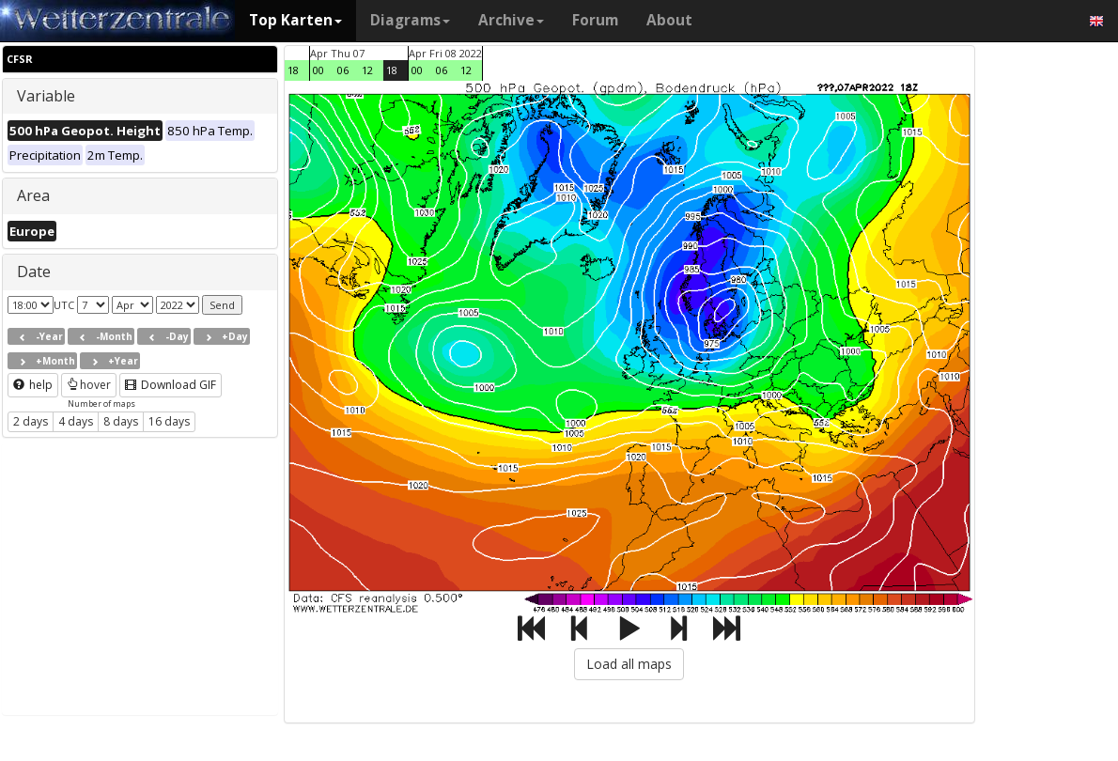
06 (343, 70)
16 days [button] (169, 421)
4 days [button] (75, 421)
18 (293, 70)
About (669, 20)
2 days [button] (30, 421)
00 (318, 70)
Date (34, 271)
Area (33, 195)
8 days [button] (120, 421)
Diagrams (410, 20)
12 (367, 70)
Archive (511, 20)
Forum (595, 20)
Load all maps (629, 664)
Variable (46, 95)
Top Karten (295, 20)
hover (89, 384)
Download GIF (170, 384)
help (33, 384)
